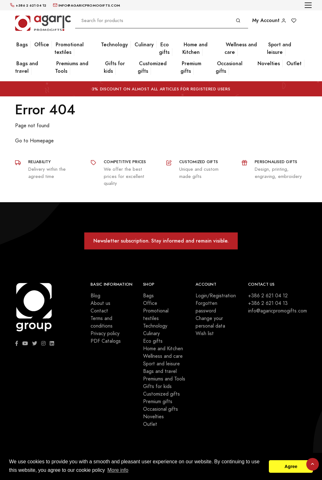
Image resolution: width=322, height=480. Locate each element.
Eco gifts (164, 48)
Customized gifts (152, 67)
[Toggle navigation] (308, 5)
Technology (114, 44)
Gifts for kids (114, 67)
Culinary (144, 44)
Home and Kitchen (195, 48)
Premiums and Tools (71, 67)
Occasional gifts (229, 67)
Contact (99, 310)
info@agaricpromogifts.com (277, 310)
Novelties (269, 63)
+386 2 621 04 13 (268, 303)
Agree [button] (291, 466)
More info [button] (117, 470)
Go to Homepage (34, 140)
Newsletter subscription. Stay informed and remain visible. (161, 240)
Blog (95, 295)
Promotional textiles (69, 48)
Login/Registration (216, 295)
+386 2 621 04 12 (268, 295)
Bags (22, 44)
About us (100, 303)
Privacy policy (105, 333)
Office (41, 44)
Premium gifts (190, 67)
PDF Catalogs (106, 341)
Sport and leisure (279, 48)
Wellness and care (241, 48)
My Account (269, 20)
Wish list (205, 333)
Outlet (294, 63)
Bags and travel (26, 67)
